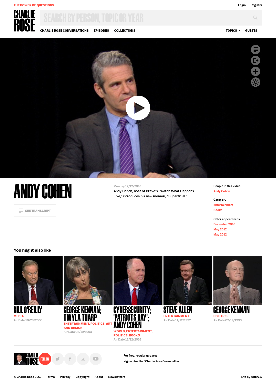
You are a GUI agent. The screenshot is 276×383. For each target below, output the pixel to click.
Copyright (82, 377)
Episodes (101, 30)
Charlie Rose (24, 21)
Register (256, 5)
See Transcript (38, 211)
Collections (124, 30)
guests (251, 30)
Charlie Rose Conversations (64, 30)
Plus (255, 71)
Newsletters (116, 377)
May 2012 (220, 229)
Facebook (70, 359)
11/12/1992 (177, 313)
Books (217, 210)
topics (231, 30)
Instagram (83, 359)
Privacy (65, 377)
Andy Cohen (221, 191)
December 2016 (224, 224)
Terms (50, 377)
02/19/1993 (88, 319)
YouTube (95, 359)
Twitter (58, 359)
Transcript (255, 49)
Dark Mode (255, 82)
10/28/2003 (28, 313)
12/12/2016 (138, 323)
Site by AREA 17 (251, 377)
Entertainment (223, 205)
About (99, 377)
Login (242, 5)
